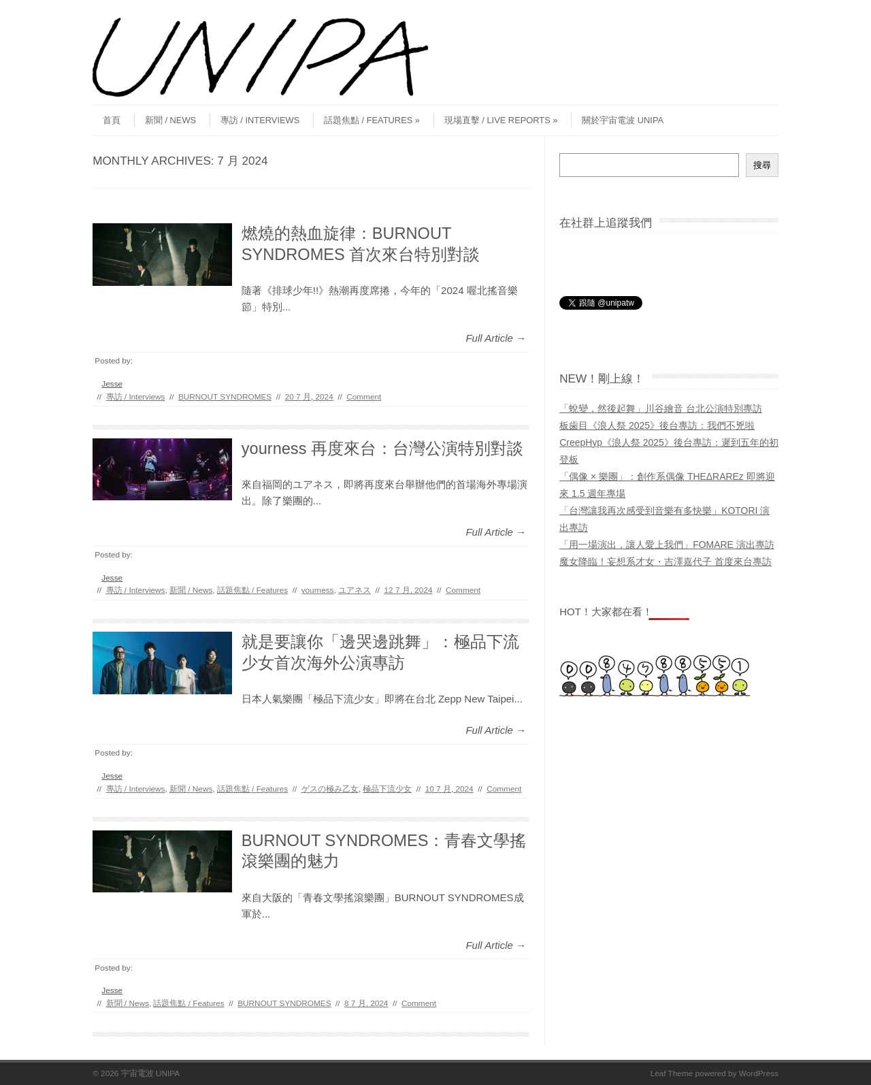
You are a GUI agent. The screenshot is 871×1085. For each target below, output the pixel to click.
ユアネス (354, 589)
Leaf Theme (672, 1073)
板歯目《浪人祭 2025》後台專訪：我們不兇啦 (657, 425)
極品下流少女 (387, 788)
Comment (363, 396)
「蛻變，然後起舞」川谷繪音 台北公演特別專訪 (660, 408)
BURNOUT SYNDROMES (225, 396)
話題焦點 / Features (372, 120)
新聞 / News (170, 120)
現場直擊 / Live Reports (501, 120)
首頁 (111, 120)
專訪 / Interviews (260, 120)
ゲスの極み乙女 (330, 788)
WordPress (758, 1073)
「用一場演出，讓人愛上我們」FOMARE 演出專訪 (666, 544)
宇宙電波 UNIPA (150, 1073)
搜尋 (762, 165)
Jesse (111, 383)
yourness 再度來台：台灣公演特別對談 (382, 448)
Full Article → (495, 338)
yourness (317, 589)
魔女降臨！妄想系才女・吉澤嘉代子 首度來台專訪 (665, 561)
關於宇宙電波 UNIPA (622, 120)
